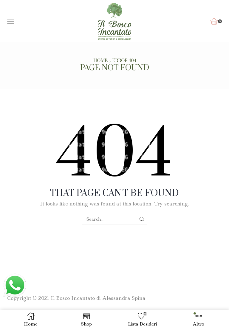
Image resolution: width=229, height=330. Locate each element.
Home (100, 61)
